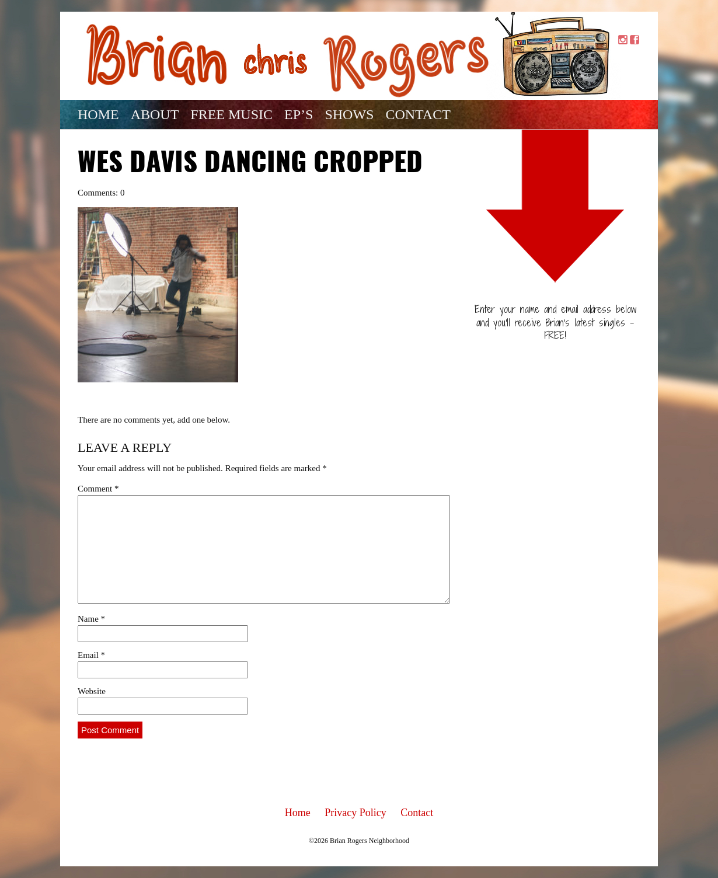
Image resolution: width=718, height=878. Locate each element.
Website (92, 691)
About (155, 114)
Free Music (231, 114)
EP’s (298, 114)
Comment (98, 488)
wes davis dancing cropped (250, 164)
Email (91, 655)
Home (98, 114)
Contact (417, 114)
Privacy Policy (355, 812)
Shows (349, 114)
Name (91, 618)
